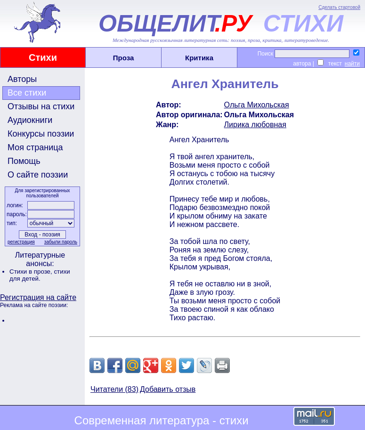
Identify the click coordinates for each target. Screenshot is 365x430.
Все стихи (27, 92)
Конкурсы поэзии (41, 133)
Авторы (22, 79)
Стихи (43, 57)
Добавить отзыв (167, 389)
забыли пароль (60, 241)
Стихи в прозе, (31, 271)
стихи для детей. (39, 275)
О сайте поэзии (38, 174)
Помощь (24, 161)
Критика (199, 58)
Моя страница (35, 147)
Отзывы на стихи (41, 106)
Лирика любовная (255, 125)
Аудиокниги (30, 120)
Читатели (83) (114, 389)
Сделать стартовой (339, 7)
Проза (123, 58)
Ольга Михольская (256, 105)
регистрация (21, 241)
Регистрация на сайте (38, 297)
